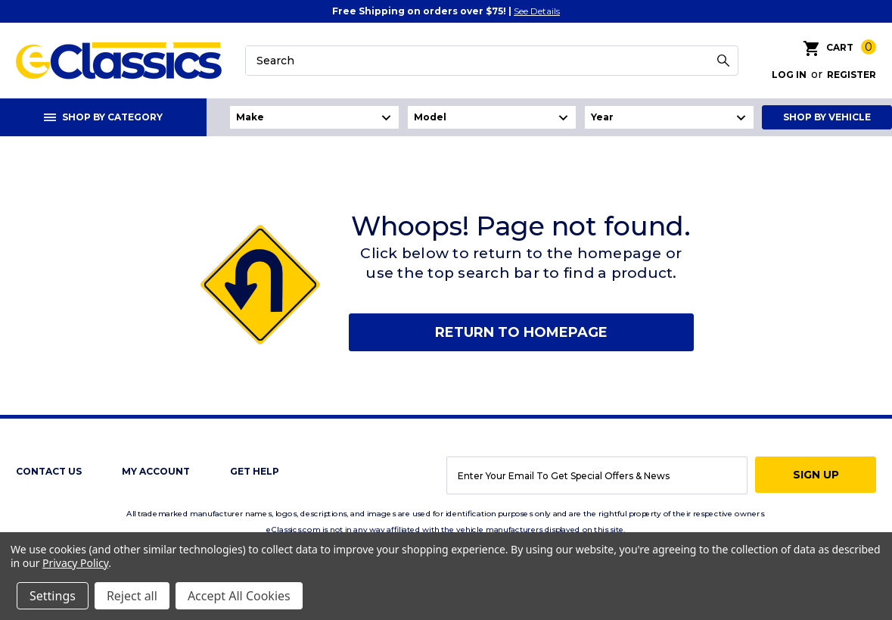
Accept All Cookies (239, 595)
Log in (789, 74)
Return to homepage (521, 332)
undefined (314, 117)
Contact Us (49, 471)
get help (254, 471)
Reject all (132, 595)
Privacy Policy (75, 563)
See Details (537, 11)
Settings (53, 595)
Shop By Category (103, 117)
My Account (156, 471)
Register (851, 74)
